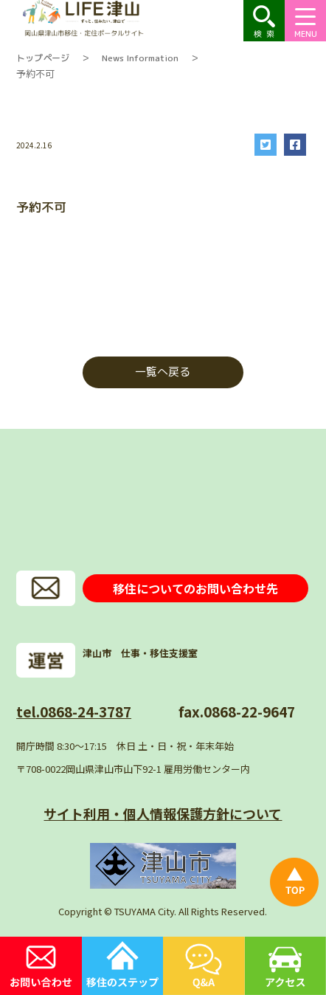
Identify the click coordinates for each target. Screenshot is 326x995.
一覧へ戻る (162, 371)
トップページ (42, 58)
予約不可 (35, 73)
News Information (140, 58)
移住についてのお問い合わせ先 (195, 588)
